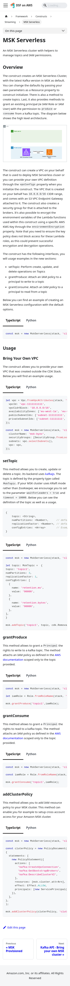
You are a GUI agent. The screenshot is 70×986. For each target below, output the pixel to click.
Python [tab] (31, 320)
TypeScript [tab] (13, 320)
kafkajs (50, 474)
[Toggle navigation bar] (5, 5)
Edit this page (14, 927)
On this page (13, 31)
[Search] (54, 5)
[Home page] (6, 16)
